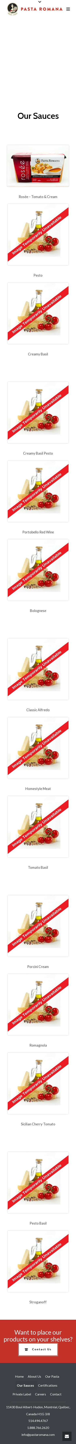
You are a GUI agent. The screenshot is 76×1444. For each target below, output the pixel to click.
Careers (40, 1394)
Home (19, 1376)
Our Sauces (25, 1385)
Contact (55, 1394)
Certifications (47, 1385)
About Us (34, 1376)
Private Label (22, 1394)
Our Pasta (52, 1376)
